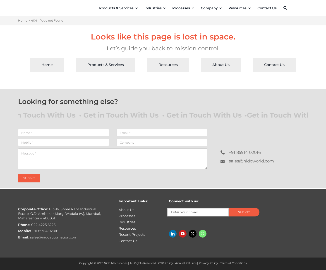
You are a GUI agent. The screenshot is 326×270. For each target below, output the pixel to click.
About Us (126, 210)
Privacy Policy (208, 263)
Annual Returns (186, 263)
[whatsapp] (202, 234)
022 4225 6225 (36, 225)
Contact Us (128, 241)
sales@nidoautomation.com (47, 237)
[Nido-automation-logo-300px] (31, 7)
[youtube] (183, 234)
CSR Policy (165, 263)
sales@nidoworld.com (251, 161)
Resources (127, 228)
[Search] (285, 8)
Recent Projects (132, 234)
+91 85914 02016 (245, 152)
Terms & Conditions (233, 263)
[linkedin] (173, 234)
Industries (127, 222)
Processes (127, 216)
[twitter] (193, 234)
